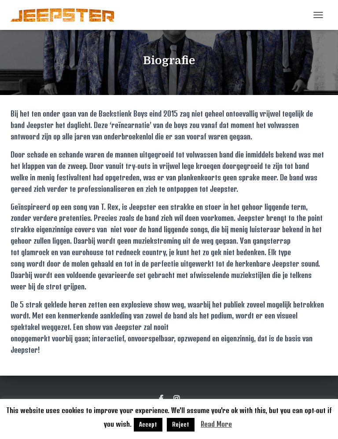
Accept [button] (148, 424)
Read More (216, 424)
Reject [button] (180, 424)
